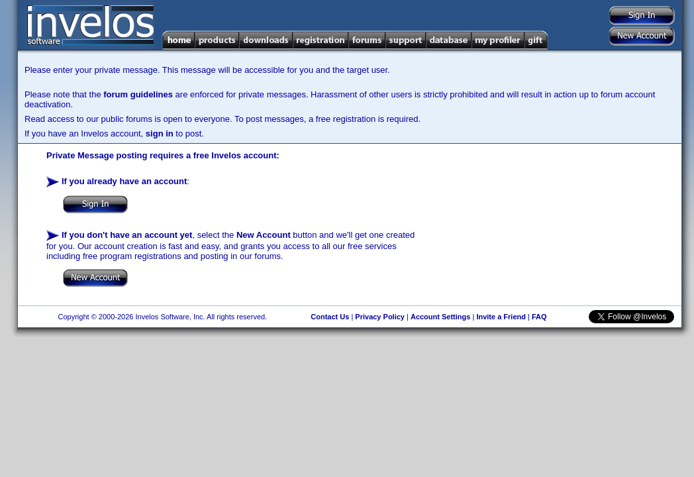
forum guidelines (138, 94)
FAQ (539, 317)
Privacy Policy (380, 317)
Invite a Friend (501, 317)
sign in (160, 133)
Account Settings (440, 317)
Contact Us (330, 317)
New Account (263, 235)
